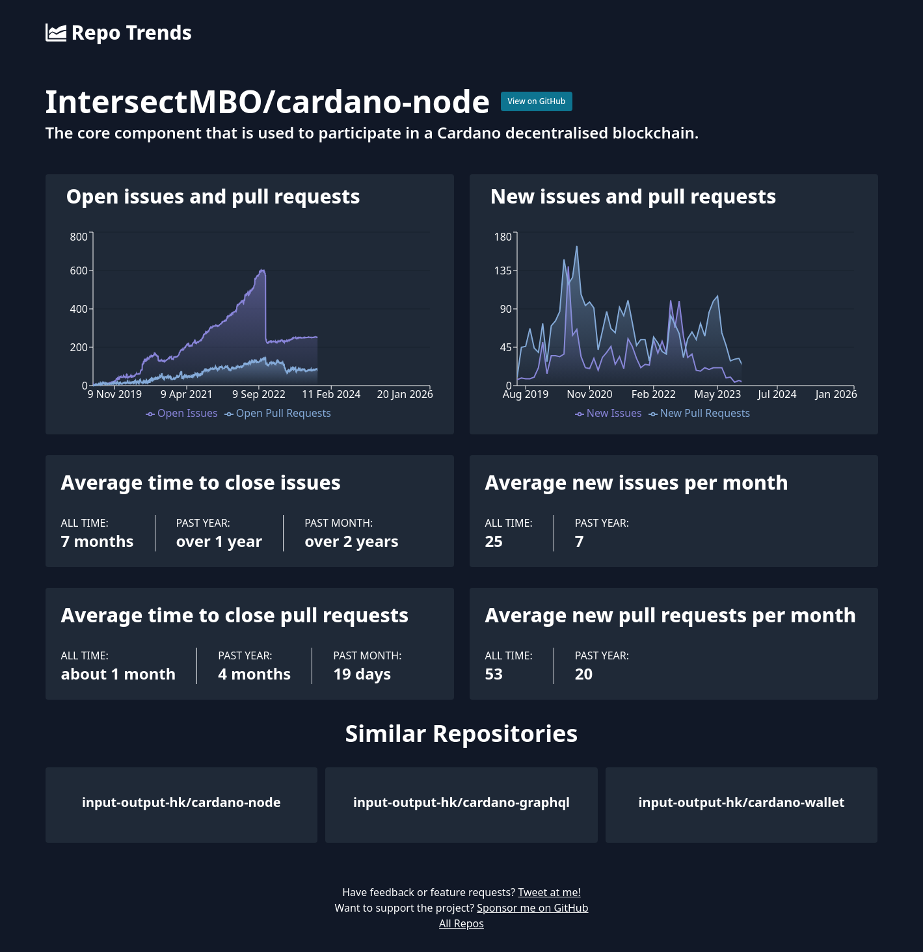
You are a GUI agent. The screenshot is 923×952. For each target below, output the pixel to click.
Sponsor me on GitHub (532, 908)
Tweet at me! (549, 892)
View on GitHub (537, 101)
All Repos (461, 923)
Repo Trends (119, 32)
